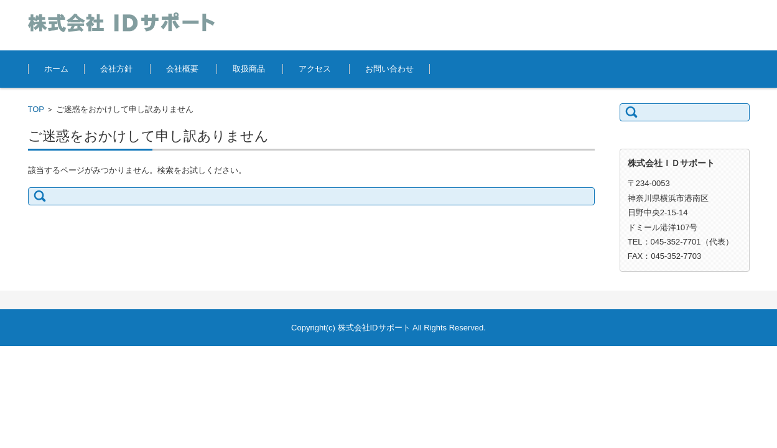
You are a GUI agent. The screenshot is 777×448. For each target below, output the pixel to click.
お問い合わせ (389, 68)
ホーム (56, 68)
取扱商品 (249, 68)
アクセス (315, 68)
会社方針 (116, 68)
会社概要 (182, 68)
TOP (36, 109)
